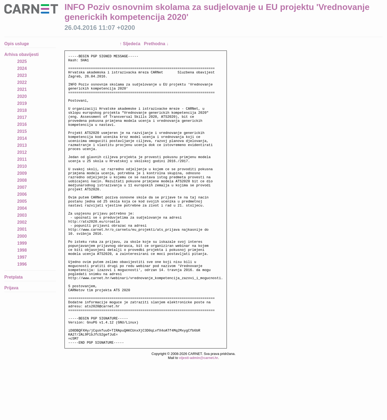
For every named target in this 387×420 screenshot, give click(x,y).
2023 (22, 75)
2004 (22, 208)
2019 (22, 103)
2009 (22, 173)
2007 (22, 187)
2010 (22, 166)
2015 (22, 131)
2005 (22, 201)
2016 (22, 124)
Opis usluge (16, 43)
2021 (22, 89)
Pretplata (13, 277)
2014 (22, 138)
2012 (22, 152)
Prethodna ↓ (156, 43)
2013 (22, 145)
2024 (22, 68)
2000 (22, 236)
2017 (22, 117)
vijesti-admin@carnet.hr (198, 416)
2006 (22, 194)
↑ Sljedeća (131, 43)
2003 (22, 215)
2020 (22, 96)
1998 (22, 250)
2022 (22, 82)
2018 (22, 110)
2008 (22, 180)
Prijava (11, 288)
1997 (22, 257)
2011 (22, 159)
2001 (22, 229)
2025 (22, 61)
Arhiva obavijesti (21, 54)
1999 (22, 243)
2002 (22, 222)
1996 (22, 264)
